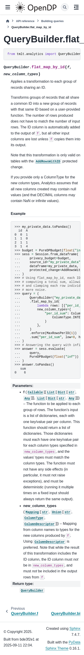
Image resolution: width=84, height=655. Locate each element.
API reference (25, 21)
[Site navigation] (8, 7)
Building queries (52, 21)
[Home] (7, 21)
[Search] (65, 7)
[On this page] (76, 7)
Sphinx (74, 628)
